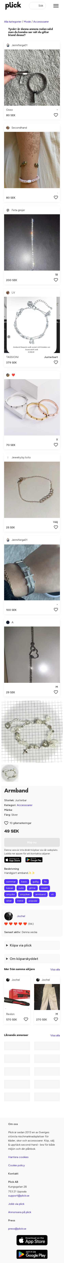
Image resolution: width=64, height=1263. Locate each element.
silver (9, 900)
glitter (32, 888)
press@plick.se (17, 1228)
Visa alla (55, 969)
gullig (36, 881)
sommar (11, 881)
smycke (10, 894)
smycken (25, 894)
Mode (27, 21)
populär (33, 900)
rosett (44, 888)
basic (24, 881)
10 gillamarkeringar (20, 823)
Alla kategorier (12, 21)
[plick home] (13, 5)
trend (20, 900)
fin (45, 881)
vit (52, 894)
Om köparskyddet (24, 959)
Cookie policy (16, 1165)
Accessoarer (41, 21)
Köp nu (32, 842)
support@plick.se (18, 1195)
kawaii (9, 888)
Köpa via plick (21, 945)
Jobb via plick (16, 1204)
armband (40, 894)
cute (21, 888)
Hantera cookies (18, 1157)
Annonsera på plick (19, 1212)
